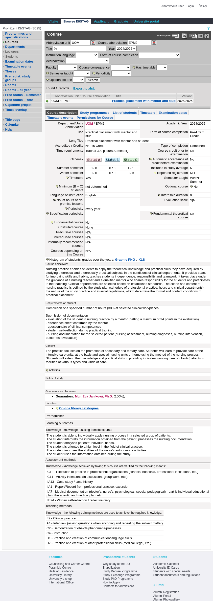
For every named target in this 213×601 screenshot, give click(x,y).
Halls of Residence (61, 571)
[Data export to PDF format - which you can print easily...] (176, 36)
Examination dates (19, 61)
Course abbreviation (112, 43)
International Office (61, 582)
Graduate (121, 21)
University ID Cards (166, 567)
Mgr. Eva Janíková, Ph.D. (94, 396)
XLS (142, 259)
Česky (203, 6)
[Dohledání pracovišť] (93, 42)
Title (49, 48)
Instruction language (60, 55)
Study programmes (94, 113)
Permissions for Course (95, 117)
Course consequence (94, 67)
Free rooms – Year (19, 100)
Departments (15, 46)
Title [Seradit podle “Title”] (118, 96)
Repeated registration (172, 173)
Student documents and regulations (176, 575)
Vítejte (53, 21)
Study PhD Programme (117, 578)
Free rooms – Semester (23, 95)
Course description (61, 113)
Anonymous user (173, 6)
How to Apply (111, 582)
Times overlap (16, 110)
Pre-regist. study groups (18, 78)
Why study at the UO (116, 564)
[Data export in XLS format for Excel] (184, 36)
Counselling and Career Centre (69, 564)
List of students (125, 113)
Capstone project (18, 105)
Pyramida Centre (60, 567)
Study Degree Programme (119, 571)
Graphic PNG (125, 259)
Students (11, 56)
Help (8, 129)
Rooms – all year (18, 90)
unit (58, 43)
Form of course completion (119, 55)
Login (190, 6)
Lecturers (12, 51)
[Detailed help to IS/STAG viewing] (206, 36)
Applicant (101, 21)
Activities (54, 370)
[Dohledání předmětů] (154, 42)
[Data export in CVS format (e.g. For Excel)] (193, 36)
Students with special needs (171, 571)
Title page (12, 119)
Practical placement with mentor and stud (144, 101)
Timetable (147, 113)
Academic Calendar (166, 564)
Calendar (12, 124)
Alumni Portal (162, 596)
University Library (60, 575)
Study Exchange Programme (121, 575)
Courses (11, 42)
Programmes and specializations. (18, 35)
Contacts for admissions (118, 586)
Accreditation (55, 61)
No (195, 186)
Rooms (10, 85)
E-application (110, 567)
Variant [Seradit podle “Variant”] (186, 96)
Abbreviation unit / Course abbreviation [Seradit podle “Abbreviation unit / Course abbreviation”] (82, 96)
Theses (10, 71)
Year (111, 48)
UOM (89, 123)
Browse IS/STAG (76, 21)
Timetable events (18, 66)
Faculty (51, 67)
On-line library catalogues (79, 408)
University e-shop (60, 578)
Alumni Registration (166, 592)
